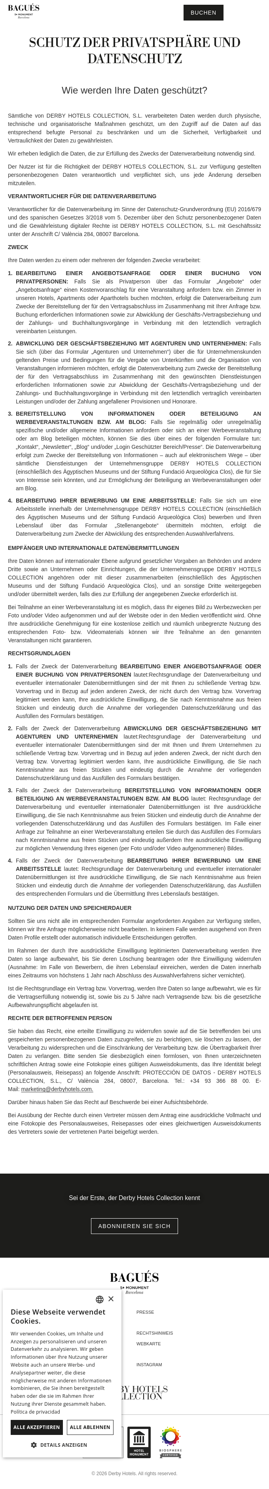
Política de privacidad (35, 1411)
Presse (145, 1312)
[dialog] (62, 1373)
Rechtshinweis (154, 1333)
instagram (149, 1364)
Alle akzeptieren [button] (36, 1427)
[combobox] (100, 1299)
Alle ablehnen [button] (90, 1427)
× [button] (111, 1299)
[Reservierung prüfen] (204, 13)
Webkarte (148, 1343)
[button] (62, 1445)
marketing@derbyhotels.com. (57, 1089)
